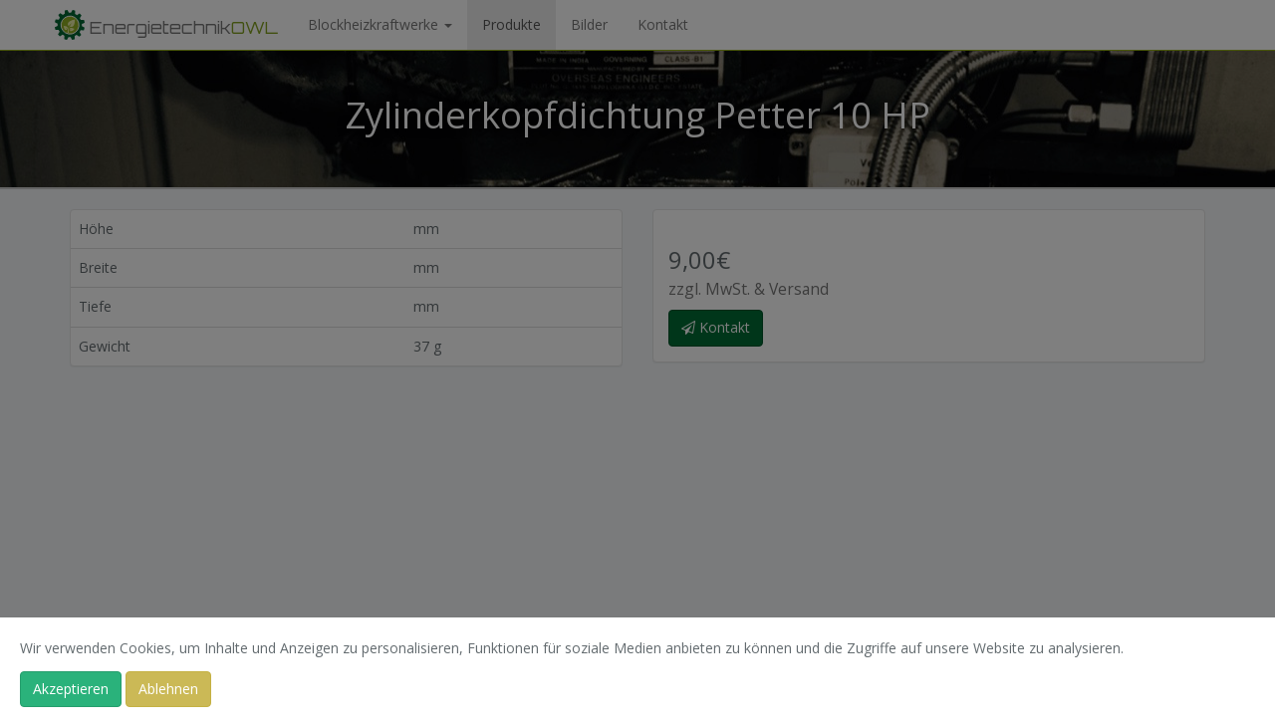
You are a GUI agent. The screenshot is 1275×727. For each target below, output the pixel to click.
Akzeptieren (71, 688)
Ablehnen (168, 688)
